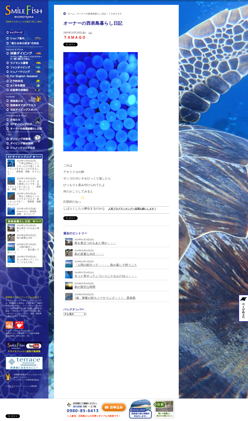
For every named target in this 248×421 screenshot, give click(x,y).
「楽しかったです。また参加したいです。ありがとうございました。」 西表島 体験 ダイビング (24, 185)
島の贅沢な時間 (84, 286)
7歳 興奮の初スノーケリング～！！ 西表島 (105, 297)
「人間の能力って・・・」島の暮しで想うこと (105, 265)
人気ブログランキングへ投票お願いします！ (132, 208)
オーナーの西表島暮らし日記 (91, 13)
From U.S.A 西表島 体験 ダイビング (28, 212)
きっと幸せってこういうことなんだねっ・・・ (105, 276)
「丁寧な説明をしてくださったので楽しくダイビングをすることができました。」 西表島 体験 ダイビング (24, 169)
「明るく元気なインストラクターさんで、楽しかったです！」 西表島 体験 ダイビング (24, 200)
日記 (90, 33)
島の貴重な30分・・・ (89, 254)
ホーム (71, 13)
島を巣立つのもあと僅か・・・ (95, 243)
